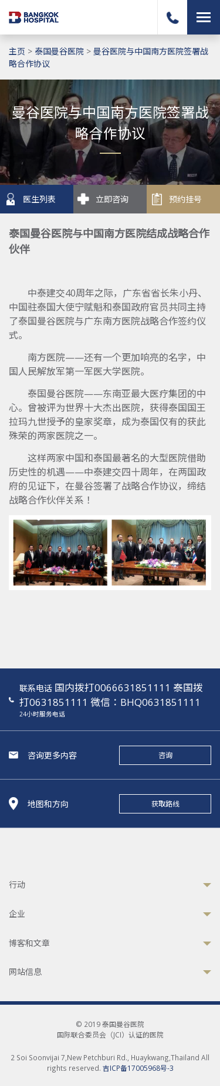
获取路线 (165, 804)
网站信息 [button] (25, 971)
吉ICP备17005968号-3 (138, 1068)
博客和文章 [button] (29, 943)
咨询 (165, 755)
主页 (17, 51)
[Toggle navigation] (203, 17)
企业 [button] (17, 913)
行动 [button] (17, 884)
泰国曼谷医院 (59, 51)
